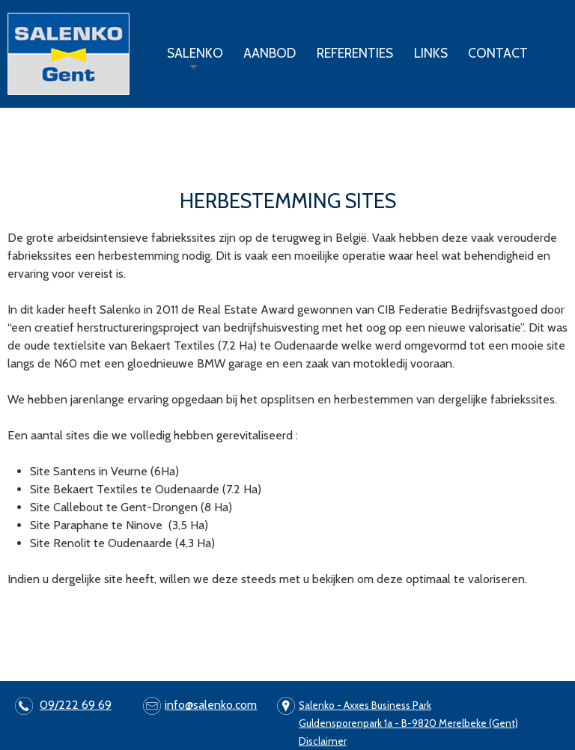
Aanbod (269, 53)
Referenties (355, 53)
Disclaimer (323, 741)
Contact (498, 53)
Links (431, 53)
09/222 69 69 (76, 705)
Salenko (191, 59)
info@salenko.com (211, 705)
